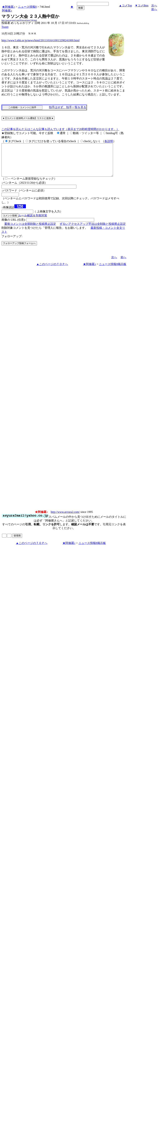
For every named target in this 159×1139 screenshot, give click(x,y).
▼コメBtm (141, 5)
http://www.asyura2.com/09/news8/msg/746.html (19, 20)
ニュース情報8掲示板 (112, 270)
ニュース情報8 (27, 6)
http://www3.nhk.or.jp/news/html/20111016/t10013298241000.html (40, 40)
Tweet (4, 26)
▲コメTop (125, 5)
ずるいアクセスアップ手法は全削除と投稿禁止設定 (93, 230)
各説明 (108, 141)
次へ (154, 5)
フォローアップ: (11, 242)
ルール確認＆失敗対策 (32, 221)
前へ (154, 9)
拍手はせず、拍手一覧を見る (67, 107)
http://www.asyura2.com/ (65, 518)
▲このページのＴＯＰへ (52, 270)
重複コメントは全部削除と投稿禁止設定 (30, 230)
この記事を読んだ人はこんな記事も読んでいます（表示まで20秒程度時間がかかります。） (60, 129)
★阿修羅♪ (8, 6)
